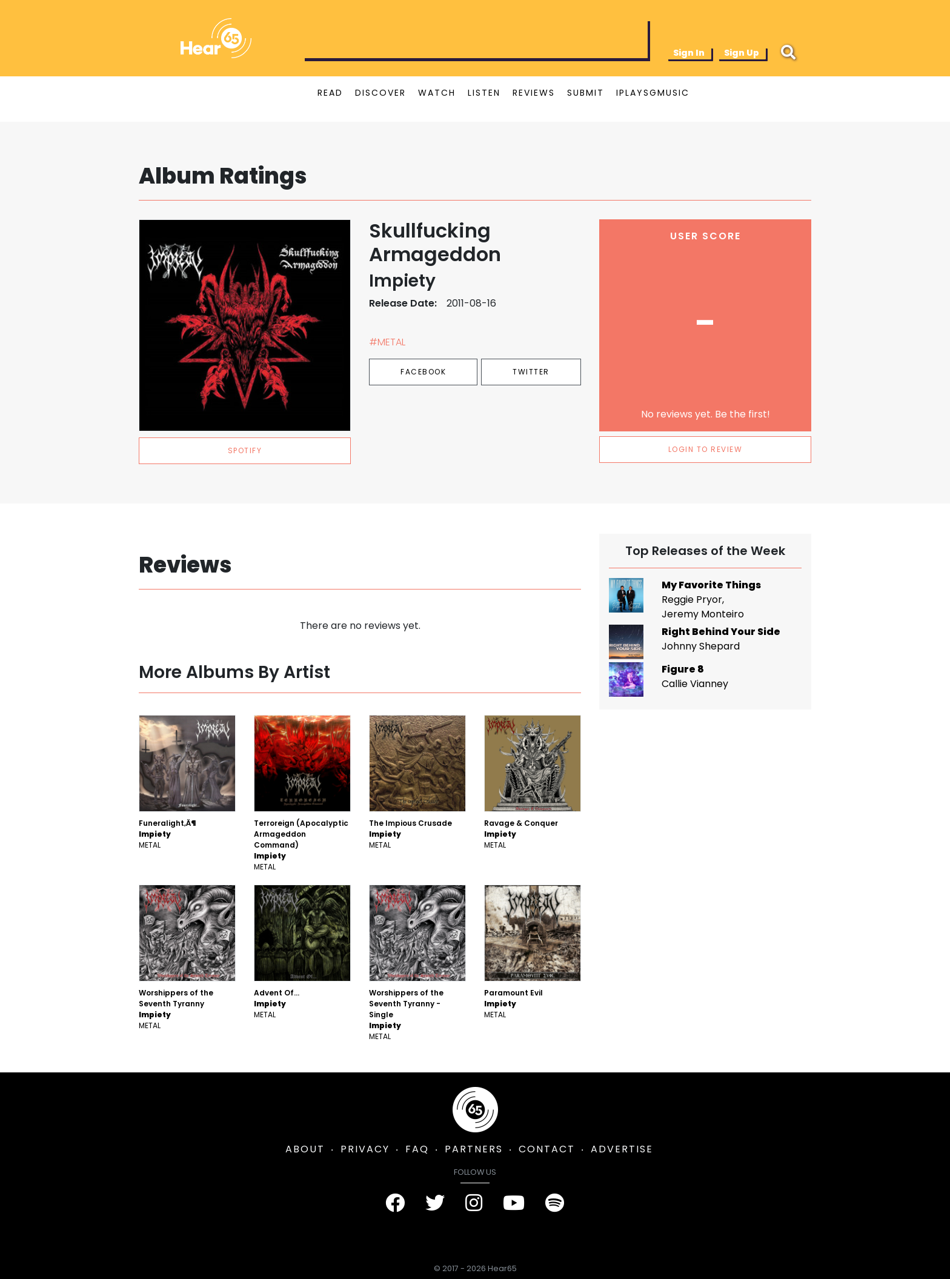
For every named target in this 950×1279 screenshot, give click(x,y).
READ (330, 93)
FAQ (417, 1149)
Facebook (423, 372)
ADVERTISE (622, 1149)
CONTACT (547, 1149)
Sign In (689, 53)
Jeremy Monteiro (703, 614)
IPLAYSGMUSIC (652, 93)
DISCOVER (380, 93)
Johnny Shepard (701, 646)
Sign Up (741, 53)
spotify (245, 450)
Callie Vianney (695, 684)
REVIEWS (534, 93)
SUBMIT (585, 93)
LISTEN (484, 93)
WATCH (437, 93)
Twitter (531, 372)
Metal (150, 845)
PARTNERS (474, 1149)
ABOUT (305, 1149)
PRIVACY (365, 1149)
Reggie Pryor (692, 599)
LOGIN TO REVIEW (705, 449)
